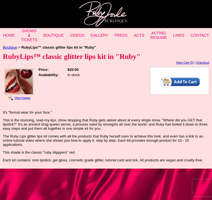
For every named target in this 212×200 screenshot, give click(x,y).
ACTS (139, 35)
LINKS (178, 35)
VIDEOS (77, 35)
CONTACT (200, 35)
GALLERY (99, 35)
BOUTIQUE (53, 35)
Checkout (202, 62)
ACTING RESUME (158, 35)
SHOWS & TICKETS (29, 35)
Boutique (10, 47)
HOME (9, 35)
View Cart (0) (185, 62)
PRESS (120, 35)
